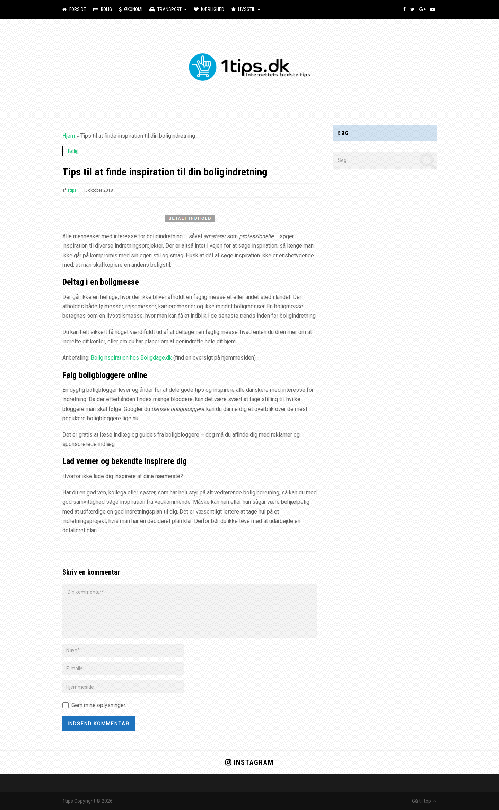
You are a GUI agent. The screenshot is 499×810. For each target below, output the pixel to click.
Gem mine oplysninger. (98, 705)
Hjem (68, 135)
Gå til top (424, 801)
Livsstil (243, 9)
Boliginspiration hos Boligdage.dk (131, 357)
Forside (74, 9)
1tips (72, 190)
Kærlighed (209, 9)
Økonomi (130, 9)
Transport (165, 9)
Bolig (102, 9)
